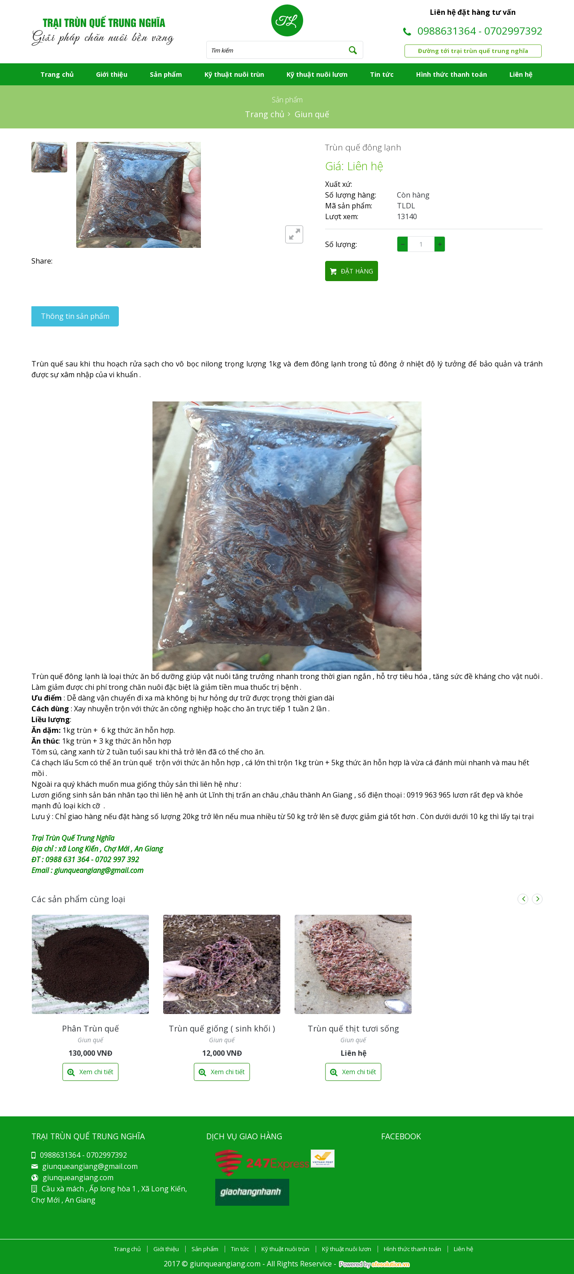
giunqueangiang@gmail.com (90, 1166)
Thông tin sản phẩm (75, 316)
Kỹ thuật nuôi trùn (234, 74)
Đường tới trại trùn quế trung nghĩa (473, 51)
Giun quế (312, 114)
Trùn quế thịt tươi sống (353, 1028)
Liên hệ (521, 74)
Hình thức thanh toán (451, 74)
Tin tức (382, 74)
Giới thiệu (111, 74)
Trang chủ (57, 74)
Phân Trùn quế (90, 1028)
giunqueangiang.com (78, 1177)
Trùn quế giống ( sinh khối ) (222, 1028)
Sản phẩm (166, 74)
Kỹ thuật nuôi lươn (317, 74)
